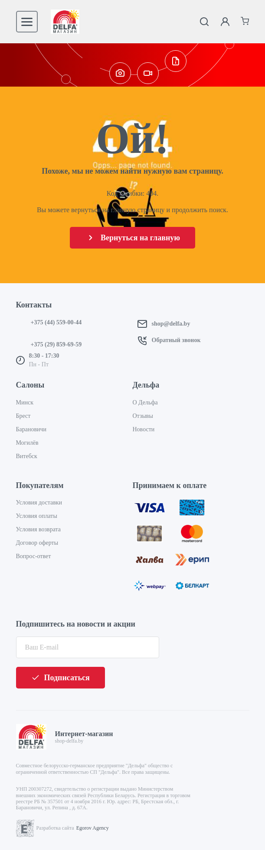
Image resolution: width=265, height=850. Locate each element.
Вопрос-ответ (33, 556)
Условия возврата (38, 529)
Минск (24, 402)
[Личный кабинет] (225, 21)
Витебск (26, 456)
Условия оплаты (36, 516)
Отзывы (143, 416)
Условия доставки (39, 502)
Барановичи (31, 429)
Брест (23, 416)
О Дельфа (145, 402)
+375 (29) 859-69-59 (56, 344)
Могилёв (27, 443)
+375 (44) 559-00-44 (56, 322)
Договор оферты (37, 543)
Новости (144, 429)
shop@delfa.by (171, 323)
